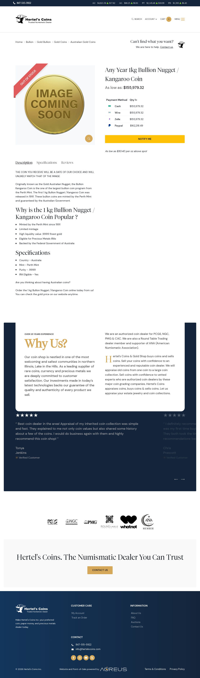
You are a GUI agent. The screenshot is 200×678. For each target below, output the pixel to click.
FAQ (133, 617)
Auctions (135, 621)
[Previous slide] (176, 479)
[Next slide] (183, 479)
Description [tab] (23, 162)
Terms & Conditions (157, 667)
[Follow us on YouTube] (85, 656)
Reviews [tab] (67, 162)
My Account (78, 613)
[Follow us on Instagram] (79, 656)
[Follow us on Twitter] (91, 656)
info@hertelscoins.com (87, 648)
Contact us (166, 47)
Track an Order (79, 617)
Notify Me (144, 139)
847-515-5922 (24, 3)
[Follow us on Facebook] (73, 656)
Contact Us (100, 570)
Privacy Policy (178, 667)
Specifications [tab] (47, 162)
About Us (135, 613)
